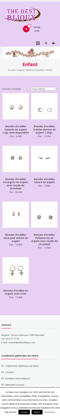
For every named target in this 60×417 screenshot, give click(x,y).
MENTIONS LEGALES (14, 384)
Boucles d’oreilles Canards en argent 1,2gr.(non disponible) (15, 129)
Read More (50, 412)
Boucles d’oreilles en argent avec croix (16, 292)
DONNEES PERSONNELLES (17, 378)
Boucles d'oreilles (35, 69)
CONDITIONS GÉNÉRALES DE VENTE (22, 366)
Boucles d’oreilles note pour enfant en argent (15, 238)
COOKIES (9, 372)
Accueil (11, 69)
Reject (37, 412)
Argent (20, 69)
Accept (24, 412)
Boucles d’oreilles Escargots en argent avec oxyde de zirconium (15, 183)
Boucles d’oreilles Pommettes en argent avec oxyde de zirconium (44, 239)
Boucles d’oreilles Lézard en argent (44, 180)
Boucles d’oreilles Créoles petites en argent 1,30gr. (44, 129)
